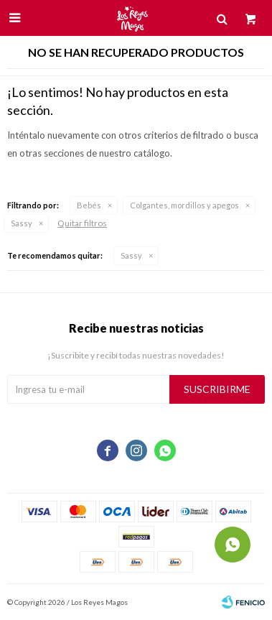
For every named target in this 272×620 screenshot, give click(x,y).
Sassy (21, 223)
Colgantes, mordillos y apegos (184, 205)
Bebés (89, 205)
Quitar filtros (82, 223)
